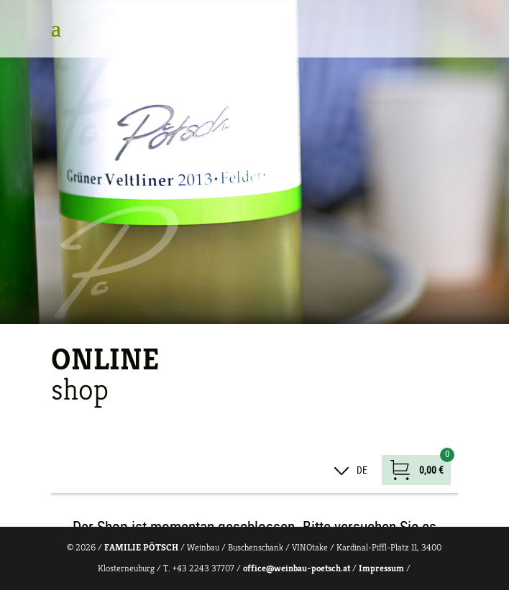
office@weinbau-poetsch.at (296, 568)
